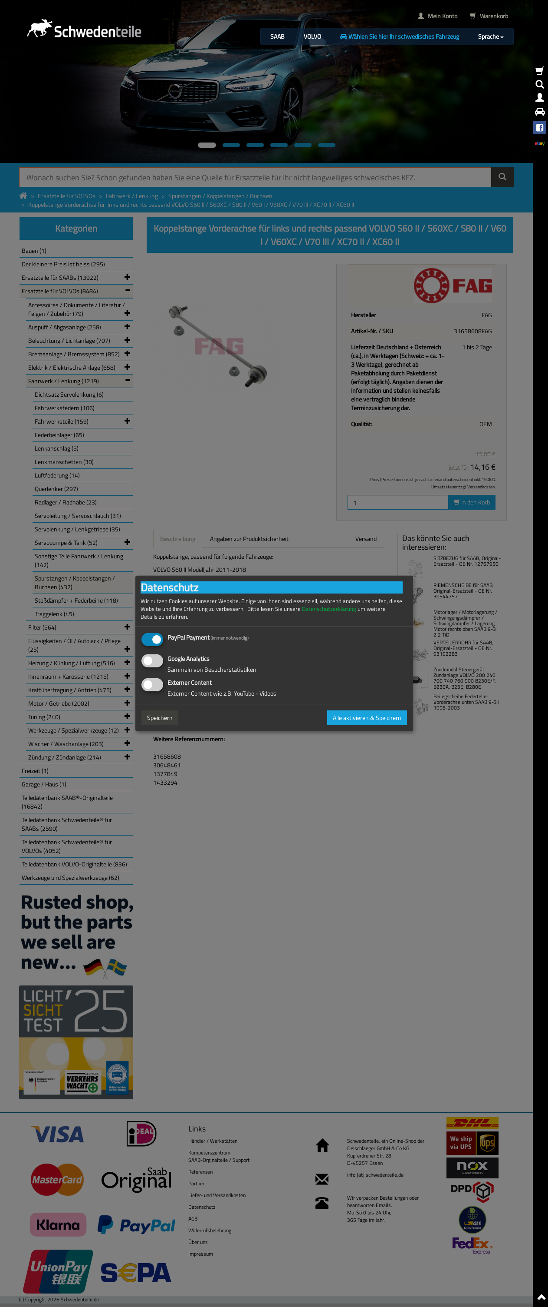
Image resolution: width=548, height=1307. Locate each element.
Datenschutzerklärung (329, 609)
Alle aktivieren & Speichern (367, 717)
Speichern (160, 717)
